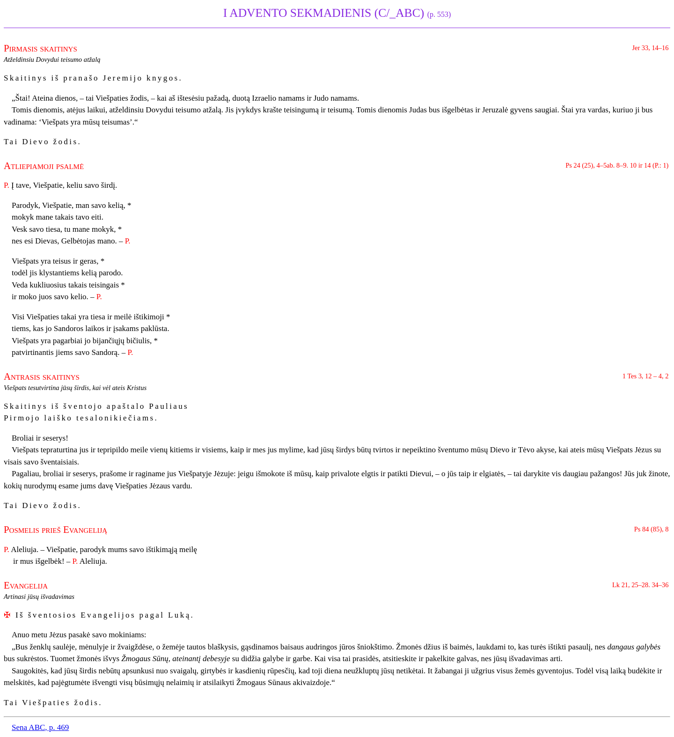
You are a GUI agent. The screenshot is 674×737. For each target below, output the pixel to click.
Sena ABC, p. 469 (40, 727)
